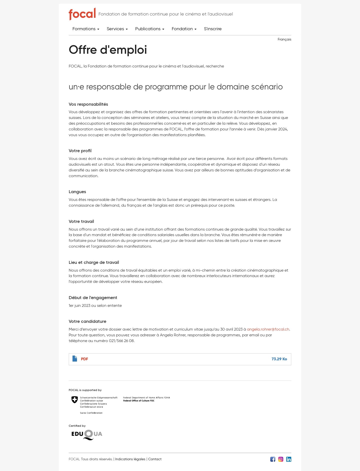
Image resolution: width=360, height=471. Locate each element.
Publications (149, 28)
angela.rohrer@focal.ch (268, 329)
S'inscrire (213, 28)
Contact (155, 459)
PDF (84, 359)
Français (284, 39)
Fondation (184, 28)
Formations (85, 28)
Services (117, 28)
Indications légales (130, 459)
